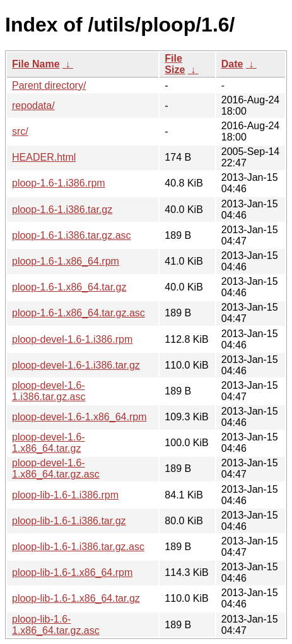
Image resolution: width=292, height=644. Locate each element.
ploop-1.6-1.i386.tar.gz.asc (71, 235)
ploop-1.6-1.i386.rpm (58, 183)
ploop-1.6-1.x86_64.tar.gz (69, 287)
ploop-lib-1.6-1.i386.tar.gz (69, 520)
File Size (175, 64)
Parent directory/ (49, 85)
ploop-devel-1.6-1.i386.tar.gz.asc (49, 391)
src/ (20, 131)
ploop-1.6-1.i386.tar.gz (62, 209)
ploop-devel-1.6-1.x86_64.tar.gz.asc (56, 468)
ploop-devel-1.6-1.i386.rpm (72, 339)
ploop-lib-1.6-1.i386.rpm (65, 495)
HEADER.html (44, 157)
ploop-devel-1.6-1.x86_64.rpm (79, 416)
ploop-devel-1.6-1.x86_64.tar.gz (48, 443)
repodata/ (33, 105)
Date (232, 64)
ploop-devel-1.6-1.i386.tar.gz (76, 365)
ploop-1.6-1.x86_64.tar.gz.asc (78, 313)
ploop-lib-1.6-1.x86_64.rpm (72, 572)
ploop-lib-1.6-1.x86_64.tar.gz (76, 598)
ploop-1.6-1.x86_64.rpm (65, 261)
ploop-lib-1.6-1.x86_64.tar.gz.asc (56, 625)
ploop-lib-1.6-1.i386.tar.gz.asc (78, 546)
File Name (36, 64)
